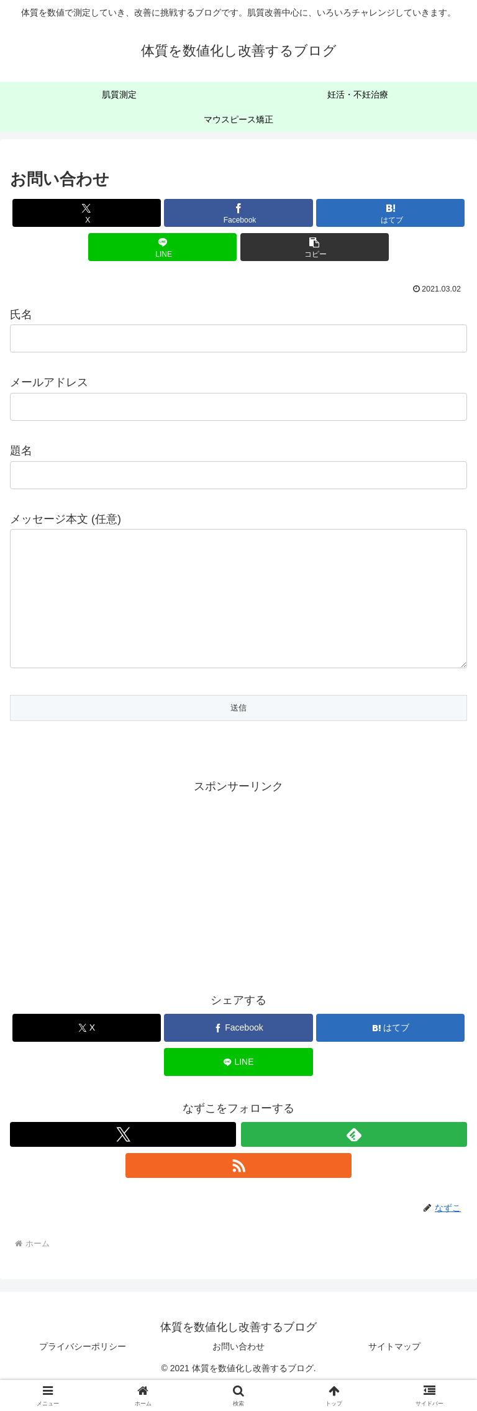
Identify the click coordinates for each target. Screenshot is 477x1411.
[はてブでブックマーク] (390, 213)
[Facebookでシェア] (238, 213)
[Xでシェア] (86, 213)
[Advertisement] (238, 908)
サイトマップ (394, 1371)
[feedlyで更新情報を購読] (354, 1159)
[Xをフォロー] (123, 1159)
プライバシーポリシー (82, 1371)
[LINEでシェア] (162, 247)
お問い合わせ (238, 1371)
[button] (314, 247)
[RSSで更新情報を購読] (238, 1190)
